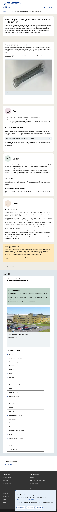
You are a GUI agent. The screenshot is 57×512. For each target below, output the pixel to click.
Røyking (11, 434)
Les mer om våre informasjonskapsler (26, 499)
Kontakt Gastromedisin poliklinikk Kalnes (17, 285)
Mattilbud (11, 407)
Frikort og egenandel (14, 384)
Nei (11, 464)
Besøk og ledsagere (14, 362)
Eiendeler (11, 377)
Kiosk (10, 400)
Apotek (11, 354)
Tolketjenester (13, 449)
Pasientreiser (12, 423)
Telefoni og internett (14, 445)
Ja (5, 464)
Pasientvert (12, 426)
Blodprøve (12, 365)
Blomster (11, 369)
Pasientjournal (12, 419)
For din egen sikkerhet (14, 381)
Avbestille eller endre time (15, 358)
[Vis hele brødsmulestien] (9, 11)
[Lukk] (54, 492)
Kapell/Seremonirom (14, 392)
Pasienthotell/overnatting (15, 415)
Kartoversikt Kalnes (14, 396)
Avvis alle (30, 507)
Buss (10, 373)
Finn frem (12, 343)
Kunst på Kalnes (13, 403)
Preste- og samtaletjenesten (16, 430)
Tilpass (39, 507)
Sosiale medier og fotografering (17, 438)
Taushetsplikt (12, 442)
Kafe (10, 388)
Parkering (11, 411)
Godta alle (21, 507)
